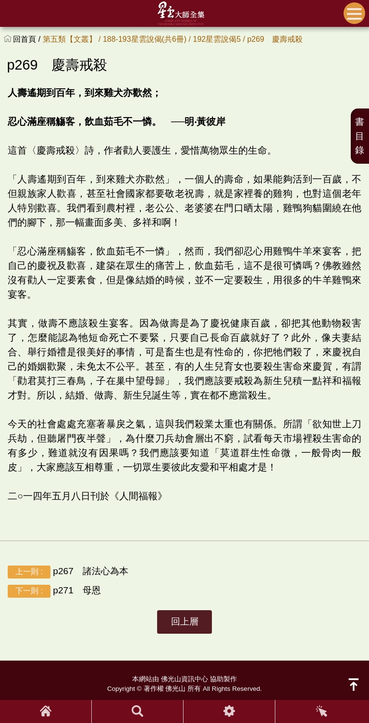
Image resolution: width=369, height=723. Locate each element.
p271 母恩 (54, 591)
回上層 (184, 621)
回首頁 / (27, 39)
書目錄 (359, 136)
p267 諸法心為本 (68, 572)
